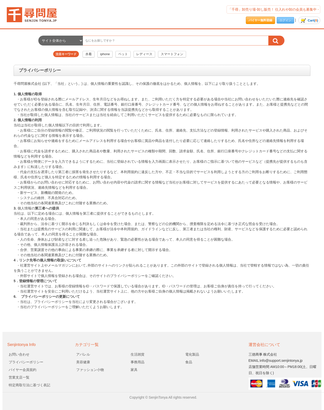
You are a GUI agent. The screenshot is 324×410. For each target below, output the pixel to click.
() (309, 20)
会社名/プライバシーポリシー (36, 14)
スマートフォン (172, 54)
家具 (134, 370)
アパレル (83, 354)
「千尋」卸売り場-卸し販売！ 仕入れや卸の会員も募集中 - (273, 9)
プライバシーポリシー (26, 362)
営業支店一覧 (19, 377)
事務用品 (137, 362)
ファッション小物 (90, 370)
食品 (188, 362)
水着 (88, 54)
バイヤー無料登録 (260, 20)
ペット (123, 54)
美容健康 (83, 362)
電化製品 (192, 354)
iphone (105, 54)
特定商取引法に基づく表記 (29, 385)
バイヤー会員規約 (22, 370)
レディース (144, 54)
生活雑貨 (137, 354)
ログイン (285, 20)
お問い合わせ (19, 354)
